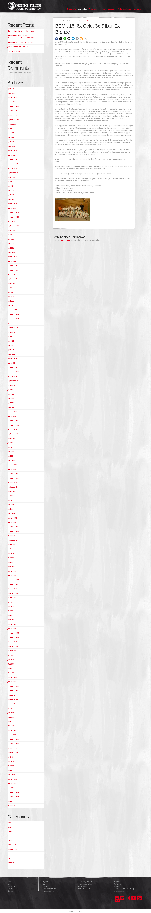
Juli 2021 (10, 336)
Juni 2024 (11, 186)
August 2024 (12, 177)
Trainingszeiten (85, 881)
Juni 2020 (11, 394)
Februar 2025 (12, 150)
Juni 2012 (11, 788)
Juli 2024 (10, 181)
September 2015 (13, 646)
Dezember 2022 (13, 266)
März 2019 (11, 460)
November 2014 (13, 690)
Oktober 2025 (12, 115)
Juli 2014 (10, 708)
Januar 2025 (12, 155)
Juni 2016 (11, 606)
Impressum (119, 891)
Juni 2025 (11, 133)
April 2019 (11, 456)
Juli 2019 (10, 443)
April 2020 (11, 403)
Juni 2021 (11, 341)
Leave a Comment (100, 21)
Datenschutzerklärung (124, 888)
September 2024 (13, 173)
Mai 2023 (11, 243)
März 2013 (11, 775)
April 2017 (11, 562)
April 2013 (11, 770)
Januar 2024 (12, 208)
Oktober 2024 (12, 168)
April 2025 (11, 142)
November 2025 (13, 111)
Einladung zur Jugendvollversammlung (21, 42)
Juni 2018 (11, 500)
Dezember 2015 (13, 633)
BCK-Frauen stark (14, 51)
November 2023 (13, 217)
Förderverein (84, 888)
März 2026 (11, 93)
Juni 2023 (11, 239)
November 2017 (13, 531)
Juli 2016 (10, 602)
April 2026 (11, 89)
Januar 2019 (12, 469)
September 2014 (13, 699)
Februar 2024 (12, 204)
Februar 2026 (12, 97)
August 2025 (12, 124)
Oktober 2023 (12, 221)
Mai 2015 (11, 664)
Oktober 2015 (12, 642)
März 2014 (11, 726)
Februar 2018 (12, 518)
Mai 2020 (11, 398)
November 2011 (13, 797)
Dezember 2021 (13, 314)
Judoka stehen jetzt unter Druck (19, 47)
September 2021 (13, 327)
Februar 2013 (12, 779)
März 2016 (11, 620)
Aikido (10, 867)
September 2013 (13, 752)
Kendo (10, 836)
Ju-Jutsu (10, 827)
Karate (10, 831)
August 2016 (12, 597)
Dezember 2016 (13, 580)
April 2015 (11, 668)
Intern (116, 886)
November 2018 (13, 478)
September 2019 (13, 434)
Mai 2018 (11, 505)
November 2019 (13, 425)
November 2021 (13, 319)
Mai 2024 (11, 190)
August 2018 (12, 491)
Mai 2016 (11, 611)
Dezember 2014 (13, 686)
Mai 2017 (11, 558)
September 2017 (13, 540)
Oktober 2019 (12, 429)
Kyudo (10, 840)
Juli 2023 (10, 235)
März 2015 (11, 673)
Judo (84, 21)
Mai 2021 (11, 345)
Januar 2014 (12, 735)
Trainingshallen (85, 884)
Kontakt (117, 884)
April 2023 (11, 248)
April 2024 (11, 195)
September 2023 (13, 226)
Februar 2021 (12, 359)
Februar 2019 (12, 465)
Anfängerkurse (49, 888)
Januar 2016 (12, 628)
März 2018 (11, 513)
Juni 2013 (11, 761)
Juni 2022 (11, 292)
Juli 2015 (10, 655)
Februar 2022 (12, 310)
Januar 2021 (12, 363)
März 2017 (11, 567)
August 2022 (12, 283)
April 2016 (11, 615)
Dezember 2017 (13, 527)
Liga (9, 853)
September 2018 (13, 487)
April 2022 (11, 301)
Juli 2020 (10, 390)
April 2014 (11, 721)
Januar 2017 (12, 575)
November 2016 (13, 584)
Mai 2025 (11, 137)
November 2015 (13, 637)
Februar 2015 (12, 677)
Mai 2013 (11, 766)
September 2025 (13, 120)
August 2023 (12, 230)
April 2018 (11, 509)
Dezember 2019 (13, 420)
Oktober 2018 (12, 482)
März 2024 (11, 199)
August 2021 (12, 332)
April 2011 (11, 801)
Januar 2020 (12, 416)
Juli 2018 (10, 496)
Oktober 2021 (12, 323)
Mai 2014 (11, 717)
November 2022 (13, 270)
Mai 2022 (11, 297)
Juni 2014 (11, 713)
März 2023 (11, 252)
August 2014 (12, 704)
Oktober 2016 (12, 589)
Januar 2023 (12, 261)
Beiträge (82, 886)
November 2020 (13, 372)
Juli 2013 (10, 757)
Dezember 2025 (13, 106)
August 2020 (12, 385)
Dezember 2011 (13, 792)
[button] (56, 38)
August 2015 (12, 651)
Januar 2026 (12, 102)
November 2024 (13, 164)
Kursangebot (12, 849)
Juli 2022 (10, 288)
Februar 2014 (12, 730)
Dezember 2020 (13, 367)
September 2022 (13, 279)
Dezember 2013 (13, 739)
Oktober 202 (12, 806)
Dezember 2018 (13, 474)
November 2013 (13, 744)
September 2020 (13, 381)
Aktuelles (90, 21)
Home (116, 881)
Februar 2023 (12, 257)
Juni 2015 (11, 660)
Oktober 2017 (12, 536)
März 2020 (11, 407)
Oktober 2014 (12, 695)
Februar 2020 (12, 412)
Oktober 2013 (12, 748)
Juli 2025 (10, 128)
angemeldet (65, 240)
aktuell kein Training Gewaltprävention (21, 31)
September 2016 (13, 593)
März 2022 (11, 305)
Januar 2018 (12, 522)
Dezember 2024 (13, 159)
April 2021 (11, 350)
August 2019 (12, 438)
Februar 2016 (12, 624)
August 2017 (12, 544)
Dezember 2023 (13, 212)
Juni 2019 (11, 447)
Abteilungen (12, 845)
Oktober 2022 (12, 274)
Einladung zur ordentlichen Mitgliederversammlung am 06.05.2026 (21, 36)
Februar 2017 (12, 571)
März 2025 (11, 146)
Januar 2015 (12, 682)
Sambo (10, 858)
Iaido (45, 884)
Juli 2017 (10, 549)
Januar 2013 (12, 783)
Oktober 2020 (12, 376)
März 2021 (11, 354)
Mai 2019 (11, 451)
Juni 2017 (11, 553)
